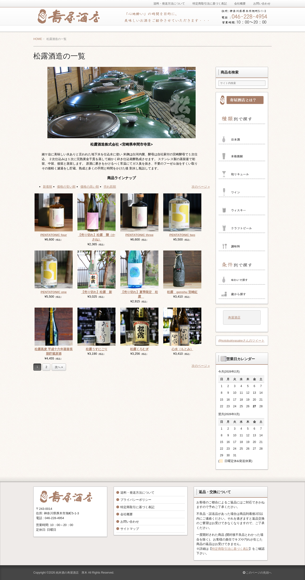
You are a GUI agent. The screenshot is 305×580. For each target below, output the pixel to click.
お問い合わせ (129, 521)
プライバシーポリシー (135, 499)
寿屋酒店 (234, 317)
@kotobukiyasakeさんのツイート (241, 340)
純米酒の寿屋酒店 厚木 (71, 572)
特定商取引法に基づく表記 (230, 549)
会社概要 (126, 514)
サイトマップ (129, 529)
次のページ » (201, 186)
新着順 (47, 186)
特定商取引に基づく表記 (137, 507)
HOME (37, 39)
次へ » (59, 367)
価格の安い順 (66, 186)
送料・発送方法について (137, 492)
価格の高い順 (89, 186)
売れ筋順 (110, 186)
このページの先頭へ (257, 572)
